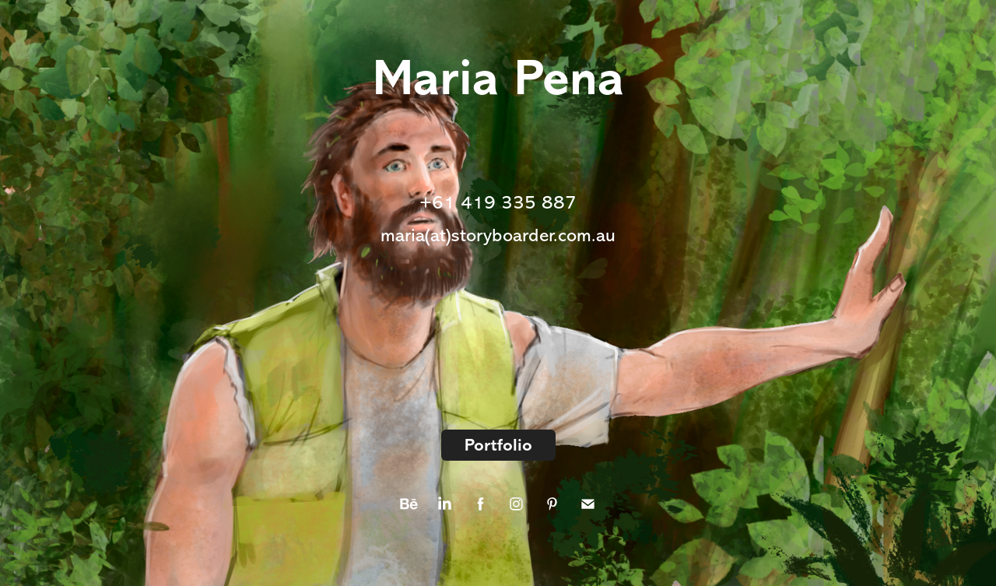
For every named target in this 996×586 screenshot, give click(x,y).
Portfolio (498, 445)
